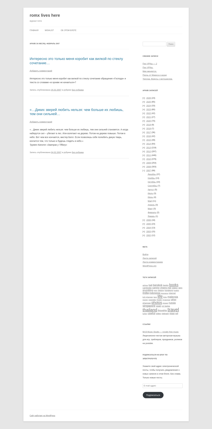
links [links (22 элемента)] (165, 297)
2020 (148, 121)
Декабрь (152, 174)
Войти (145, 254)
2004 (148, 228)
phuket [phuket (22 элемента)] (165, 303)
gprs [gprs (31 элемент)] (180, 288)
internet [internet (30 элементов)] (172, 293)
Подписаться (153, 395)
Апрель (151, 205)
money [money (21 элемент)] (145, 300)
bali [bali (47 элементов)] (150, 285)
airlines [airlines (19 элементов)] (145, 285)
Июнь (150, 197)
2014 (148, 144)
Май (150, 201)
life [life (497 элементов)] (160, 296)
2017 (148, 132)
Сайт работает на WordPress (42, 416)
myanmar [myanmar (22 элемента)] (166, 300)
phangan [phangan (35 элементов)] (147, 303)
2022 (148, 113)
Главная (34, 30)
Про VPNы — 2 (150, 63)
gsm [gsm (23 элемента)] (155, 290)
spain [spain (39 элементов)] (158, 306)
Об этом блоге (68, 30)
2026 (148, 98)
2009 (148, 163)
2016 (148, 136)
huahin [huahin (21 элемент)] (176, 290)
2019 (148, 125)
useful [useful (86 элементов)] (151, 313)
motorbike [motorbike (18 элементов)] (152, 300)
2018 (148, 128)
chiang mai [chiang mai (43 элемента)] (165, 287)
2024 (148, 105)
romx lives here (45, 15)
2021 (148, 117)
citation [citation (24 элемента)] (175, 288)
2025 (148, 102)
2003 (148, 231)
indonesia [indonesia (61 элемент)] (154, 293)
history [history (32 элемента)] (161, 290)
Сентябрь (152, 186)
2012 (148, 151)
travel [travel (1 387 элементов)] (173, 309)
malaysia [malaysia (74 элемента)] (172, 296)
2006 (148, 220)
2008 (148, 166)
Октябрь (152, 182)
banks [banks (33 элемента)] (166, 285)
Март (150, 208)
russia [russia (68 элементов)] (172, 302)
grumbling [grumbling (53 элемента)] (148, 290)
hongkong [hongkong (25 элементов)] (169, 290)
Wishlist (49, 30)
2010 (148, 159)
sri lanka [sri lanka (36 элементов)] (166, 306)
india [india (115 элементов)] (146, 293)
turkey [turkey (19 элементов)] (145, 314)
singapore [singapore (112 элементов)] (149, 305)
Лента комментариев (153, 262)
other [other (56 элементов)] (173, 299)
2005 (148, 224)
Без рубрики (78, 90)
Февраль (152, 212)
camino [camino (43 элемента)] (156, 287)
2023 (148, 109)
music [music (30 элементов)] (159, 300)
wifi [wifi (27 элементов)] (176, 313)
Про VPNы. (148, 67)
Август (151, 189)
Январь (151, 216)
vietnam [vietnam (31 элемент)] (165, 313)
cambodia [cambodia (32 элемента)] (147, 288)
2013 (148, 147)
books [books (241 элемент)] (173, 285)
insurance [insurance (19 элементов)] (164, 293)
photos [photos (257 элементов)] (157, 303)
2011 (148, 155)
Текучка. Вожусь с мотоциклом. (158, 79)
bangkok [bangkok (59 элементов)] (157, 285)
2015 (148, 140)
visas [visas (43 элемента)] (172, 313)
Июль (150, 193)
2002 (148, 235)
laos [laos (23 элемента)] (155, 297)
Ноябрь (151, 178)
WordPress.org (149, 266)
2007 (148, 170)
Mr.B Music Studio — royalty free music (161, 332)
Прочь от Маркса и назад (155, 75)
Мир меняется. (150, 71)
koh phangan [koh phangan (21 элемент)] (148, 297)
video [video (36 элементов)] (158, 313)
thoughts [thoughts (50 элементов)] (162, 310)
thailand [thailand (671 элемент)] (150, 309)
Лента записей (150, 258)
